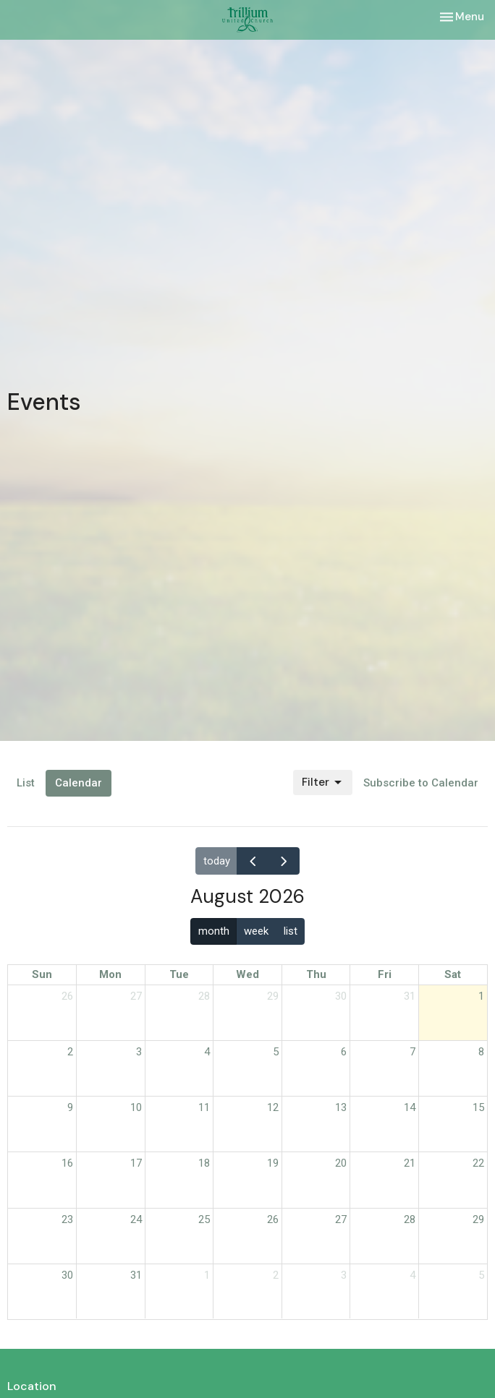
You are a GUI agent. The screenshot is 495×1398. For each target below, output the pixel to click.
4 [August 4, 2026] (207, 1051)
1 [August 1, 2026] (481, 996)
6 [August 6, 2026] (344, 1051)
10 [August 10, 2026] (136, 1107)
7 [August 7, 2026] (412, 1051)
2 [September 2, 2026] (276, 1275)
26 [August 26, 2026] (273, 1219)
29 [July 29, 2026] (273, 996)
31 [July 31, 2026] (409, 996)
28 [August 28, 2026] (409, 1219)
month (213, 931)
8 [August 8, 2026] (481, 1051)
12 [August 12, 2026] (273, 1107)
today (216, 860)
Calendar (78, 782)
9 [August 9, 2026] (70, 1107)
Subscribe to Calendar (420, 782)
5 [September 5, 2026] (481, 1275)
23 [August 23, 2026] (67, 1219)
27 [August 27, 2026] (341, 1219)
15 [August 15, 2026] (478, 1107)
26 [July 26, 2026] (67, 996)
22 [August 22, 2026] (478, 1163)
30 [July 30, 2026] (341, 996)
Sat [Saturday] (452, 974)
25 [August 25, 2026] (204, 1219)
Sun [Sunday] (42, 974)
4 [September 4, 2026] (412, 1275)
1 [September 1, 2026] (207, 1275)
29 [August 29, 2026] (478, 1219)
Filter (323, 782)
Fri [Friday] (385, 974)
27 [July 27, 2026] (136, 996)
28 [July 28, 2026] (204, 996)
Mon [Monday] (110, 974)
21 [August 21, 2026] (409, 1163)
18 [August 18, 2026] (204, 1163)
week (256, 931)
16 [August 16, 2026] (67, 1163)
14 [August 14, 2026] (409, 1107)
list (290, 931)
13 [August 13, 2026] (341, 1107)
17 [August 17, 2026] (136, 1163)
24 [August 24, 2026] (136, 1219)
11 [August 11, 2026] (204, 1107)
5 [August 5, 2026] (276, 1051)
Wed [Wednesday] (247, 974)
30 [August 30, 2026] (67, 1275)
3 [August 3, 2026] (139, 1051)
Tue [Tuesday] (179, 974)
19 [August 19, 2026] (273, 1163)
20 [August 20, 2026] (341, 1163)
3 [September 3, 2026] (344, 1275)
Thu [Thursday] (316, 974)
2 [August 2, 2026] (70, 1051)
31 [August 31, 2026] (136, 1275)
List (26, 782)
